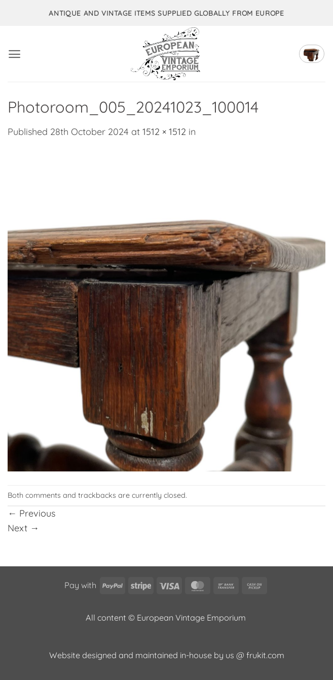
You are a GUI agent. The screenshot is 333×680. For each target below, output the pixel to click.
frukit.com (265, 655)
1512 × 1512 (164, 132)
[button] (14, 54)
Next (23, 528)
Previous (31, 513)
